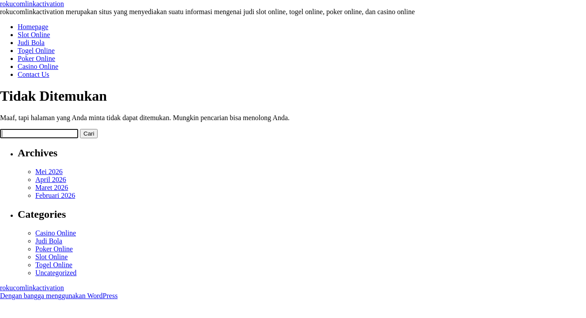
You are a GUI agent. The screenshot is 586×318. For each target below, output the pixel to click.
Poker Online (36, 58)
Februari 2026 (55, 195)
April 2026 (50, 179)
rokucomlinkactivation (32, 4)
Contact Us (33, 74)
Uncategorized (55, 272)
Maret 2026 (51, 187)
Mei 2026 (49, 171)
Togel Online (36, 50)
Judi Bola (31, 42)
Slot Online (34, 34)
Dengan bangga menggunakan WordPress (58, 295)
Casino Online (38, 66)
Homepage (33, 26)
